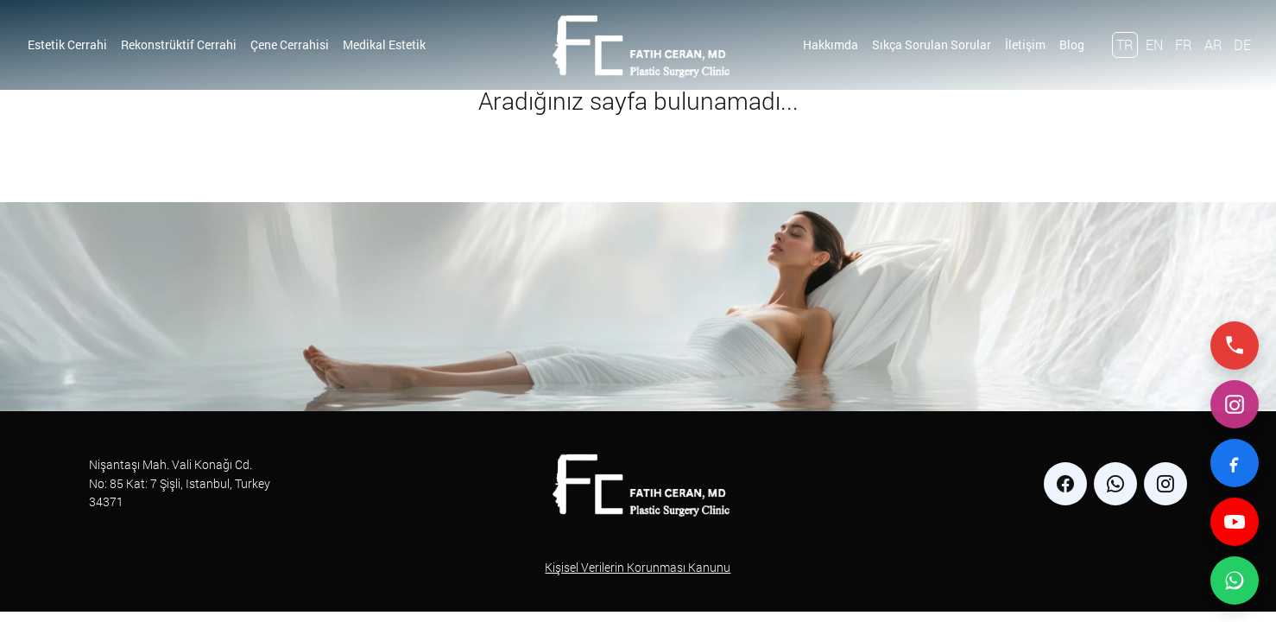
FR (1183, 44)
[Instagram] (1234, 404)
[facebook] (1065, 483)
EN (1154, 44)
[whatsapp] (1115, 483)
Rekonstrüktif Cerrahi (179, 44)
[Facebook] (1234, 463)
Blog (1071, 44)
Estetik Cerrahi (67, 44)
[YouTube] (1234, 522)
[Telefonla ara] (1234, 345)
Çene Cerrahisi (289, 44)
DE (1242, 44)
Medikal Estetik (384, 44)
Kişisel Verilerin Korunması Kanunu (637, 567)
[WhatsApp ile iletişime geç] (1234, 580)
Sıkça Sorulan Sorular (931, 44)
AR (1213, 44)
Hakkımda (830, 44)
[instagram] (1165, 483)
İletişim (1025, 44)
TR (1125, 44)
